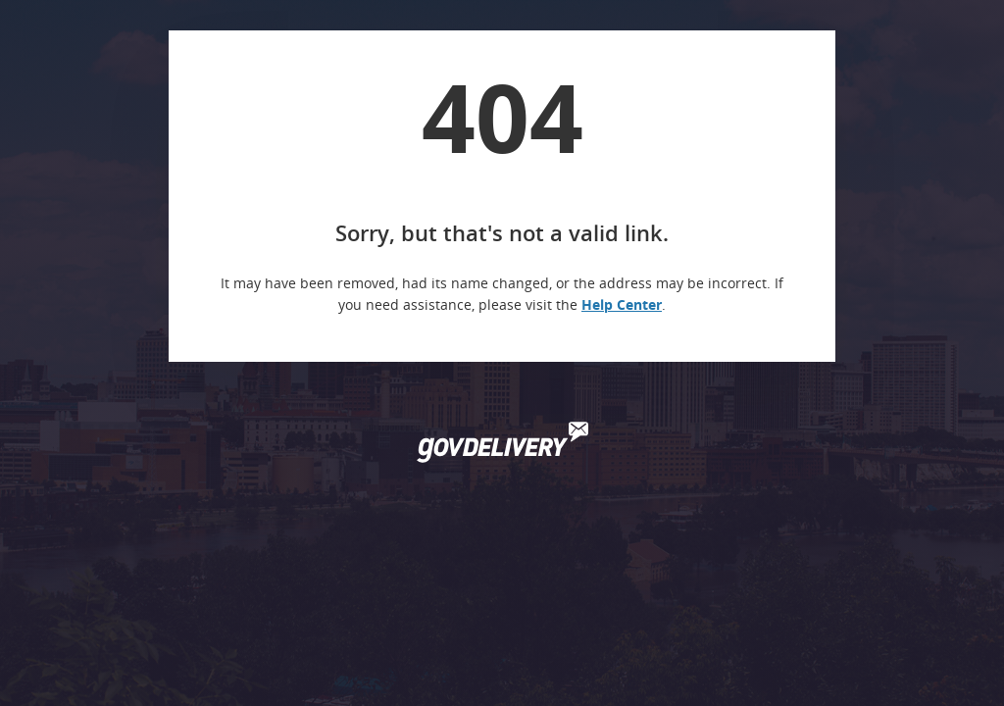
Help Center (621, 304)
